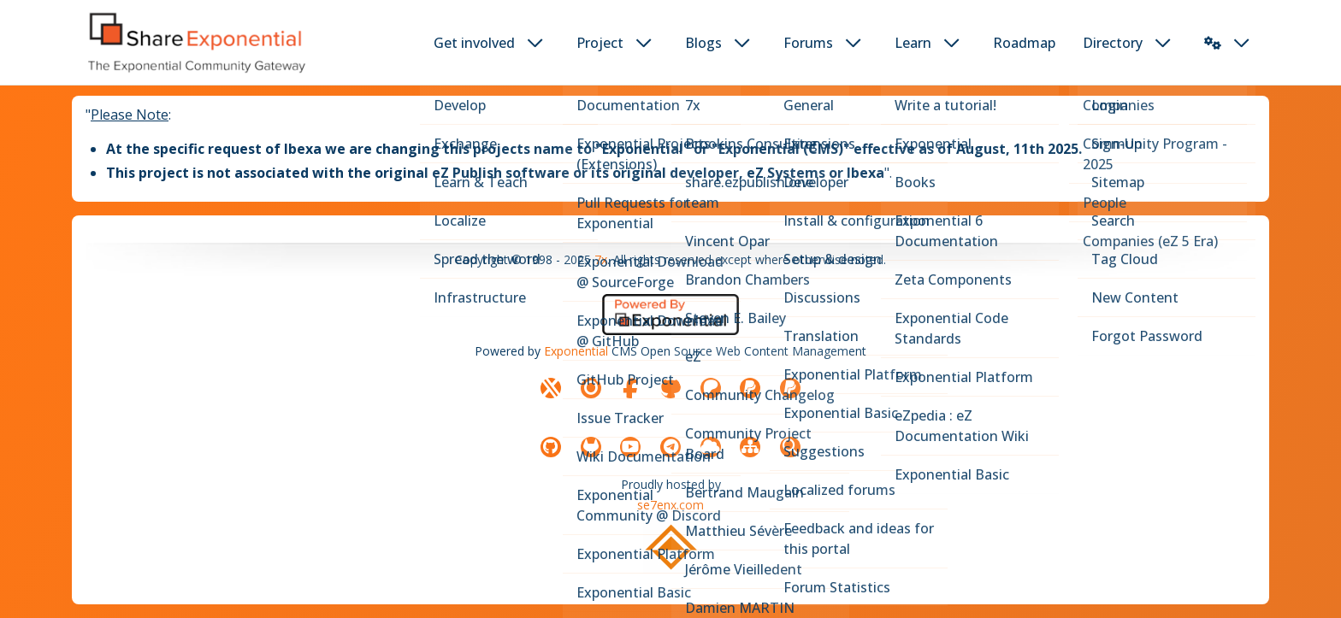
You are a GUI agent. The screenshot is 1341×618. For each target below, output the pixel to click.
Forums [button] (808, 42)
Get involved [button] (474, 42)
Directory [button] (1113, 42)
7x (600, 259)
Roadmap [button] (1024, 42)
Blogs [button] (703, 42)
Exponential (576, 351)
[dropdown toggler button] (535, 42)
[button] (1212, 42)
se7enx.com (670, 505)
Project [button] (599, 42)
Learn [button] (913, 42)
